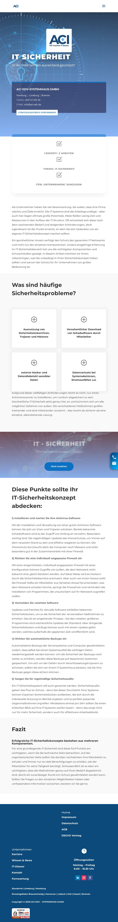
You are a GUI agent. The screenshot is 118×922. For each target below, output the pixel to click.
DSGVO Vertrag (71, 835)
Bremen (46, 95)
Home (66, 812)
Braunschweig (36, 894)
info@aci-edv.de (34, 104)
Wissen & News (22, 860)
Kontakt (17, 872)
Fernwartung (20, 878)
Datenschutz (70, 823)
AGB (64, 829)
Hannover (50, 894)
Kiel (69, 894)
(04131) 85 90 (34, 99)
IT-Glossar (18, 866)
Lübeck (62, 894)
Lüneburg (35, 95)
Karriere (17, 854)
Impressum (69, 817)
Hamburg (23, 95)
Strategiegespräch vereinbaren (38, 112)
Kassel (76, 894)
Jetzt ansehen (59, 466)
